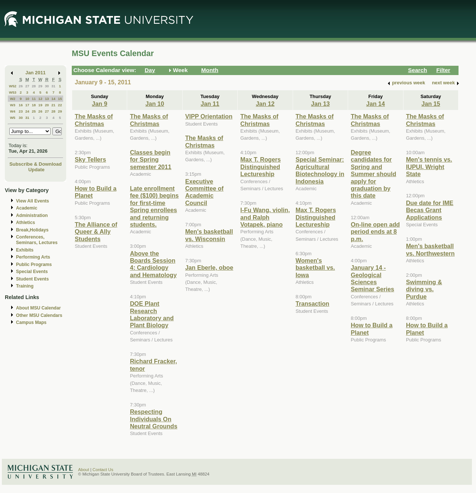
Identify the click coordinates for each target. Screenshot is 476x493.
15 (60, 99)
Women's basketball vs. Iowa (315, 267)
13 (47, 99)
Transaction (312, 303)
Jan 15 (430, 103)
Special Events (32, 271)
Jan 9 (99, 103)
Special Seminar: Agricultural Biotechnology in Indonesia (320, 170)
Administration (32, 215)
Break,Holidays (32, 230)
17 (27, 105)
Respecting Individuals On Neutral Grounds (153, 418)
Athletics (25, 222)
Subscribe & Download (35, 164)
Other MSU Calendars (39, 315)
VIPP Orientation (208, 116)
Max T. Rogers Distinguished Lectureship (260, 166)
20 (47, 105)
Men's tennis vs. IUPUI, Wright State (429, 166)
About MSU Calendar (38, 308)
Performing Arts (33, 257)
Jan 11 (209, 103)
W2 (13, 99)
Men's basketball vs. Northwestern (430, 249)
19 (40, 105)
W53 (12, 92)
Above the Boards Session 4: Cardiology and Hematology (153, 264)
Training (24, 286)
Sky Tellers (90, 159)
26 (21, 86)
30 (47, 86)
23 (21, 111)
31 (53, 86)
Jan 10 (154, 103)
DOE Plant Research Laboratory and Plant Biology (152, 314)
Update (36, 169)
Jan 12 (265, 103)
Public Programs (34, 264)
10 (27, 99)
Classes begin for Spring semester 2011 (150, 159)
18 (34, 105)
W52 (12, 86)
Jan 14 (375, 103)
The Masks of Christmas (94, 120)
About (83, 469)
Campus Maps (31, 322)
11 (34, 99)
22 (60, 105)
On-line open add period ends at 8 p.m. (375, 231)
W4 (13, 111)
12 (40, 99)
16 (21, 105)
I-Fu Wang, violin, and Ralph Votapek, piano (265, 217)
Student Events (32, 279)
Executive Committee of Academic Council (204, 192)
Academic (26, 208)
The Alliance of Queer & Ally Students (96, 231)
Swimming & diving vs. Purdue (424, 289)
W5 (13, 118)
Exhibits (24, 250)
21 (53, 105)
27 (27, 86)
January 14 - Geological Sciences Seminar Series (372, 278)
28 (34, 86)
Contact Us (103, 469)
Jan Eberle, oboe (209, 267)
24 (27, 111)
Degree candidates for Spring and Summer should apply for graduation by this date (373, 174)
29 (40, 86)
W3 (13, 105)
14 (53, 99)
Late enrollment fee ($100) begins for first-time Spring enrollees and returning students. (154, 206)
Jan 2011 (35, 72)
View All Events (32, 201)
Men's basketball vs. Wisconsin (209, 235)
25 (34, 111)
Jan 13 (320, 103)
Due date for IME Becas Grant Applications (429, 210)
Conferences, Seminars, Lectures (37, 239)
